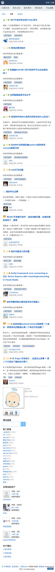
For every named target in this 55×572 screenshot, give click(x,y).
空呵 (10, 161)
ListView (16, 346)
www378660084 (9, 540)
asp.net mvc (10, 453)
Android (7, 346)
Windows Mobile (21, 157)
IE (4, 377)
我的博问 (27, 8)
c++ (7, 456)
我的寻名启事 (12, 191)
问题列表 (5, 8)
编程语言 (9, 461)
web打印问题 (17, 170)
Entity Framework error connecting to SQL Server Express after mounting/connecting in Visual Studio (26, 276)
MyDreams (13, 183)
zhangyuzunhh (14, 349)
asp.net (9, 437)
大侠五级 (14, 521)
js (6, 469)
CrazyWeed (13, 292)
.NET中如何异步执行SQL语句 (23, 20)
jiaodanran (13, 61)
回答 (11, 14)
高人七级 (14, 507)
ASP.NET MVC (20, 289)
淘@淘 (11, 315)
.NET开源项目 (20, 179)
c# (7, 435)
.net (7, 458)
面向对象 (17, 261)
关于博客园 (6, 567)
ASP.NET (18, 36)
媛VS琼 (12, 108)
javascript (9, 451)
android (8, 480)
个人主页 (49, 8)
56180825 (7, 500)
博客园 (41, 567)
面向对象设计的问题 (20, 251)
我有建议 (7, 557)
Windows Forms (21, 132)
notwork (18, 377)
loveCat (12, 381)
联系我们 (15, 567)
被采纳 (20, 14)
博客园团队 (7, 526)
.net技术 (9, 432)
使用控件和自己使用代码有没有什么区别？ (30, 117)
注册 (52, 3)
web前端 (9, 464)
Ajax (10, 377)
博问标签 (38, 8)
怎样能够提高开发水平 (20, 95)
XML (16, 57)
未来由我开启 (14, 242)
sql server (9, 448)
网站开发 (7, 57)
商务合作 (24, 567)
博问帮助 (7, 549)
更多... (5, 482)
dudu (5, 513)
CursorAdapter (28, 346)
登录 (47, 3)
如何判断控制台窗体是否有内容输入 (23, 302)
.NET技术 (7, 36)
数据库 (8, 443)
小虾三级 (14, 494)
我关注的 (16, 8)
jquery (8, 466)
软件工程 (7, 204)
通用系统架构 (14, 39)
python (8, 477)
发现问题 (7, 553)
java (7, 445)
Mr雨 (11, 264)
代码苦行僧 (13, 86)
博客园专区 (10, 472)
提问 (3, 14)
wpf (7, 474)
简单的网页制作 (18, 48)
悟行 (10, 208)
